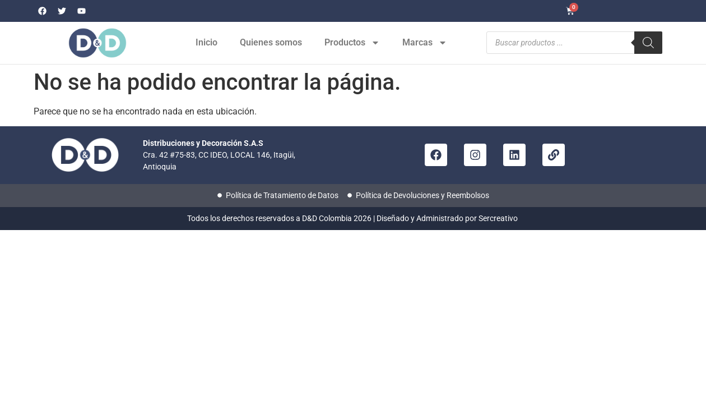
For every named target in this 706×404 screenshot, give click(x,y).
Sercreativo (499, 218)
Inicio (206, 42)
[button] (678, 376)
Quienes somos (271, 42)
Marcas (424, 43)
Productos (352, 43)
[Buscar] (648, 42)
